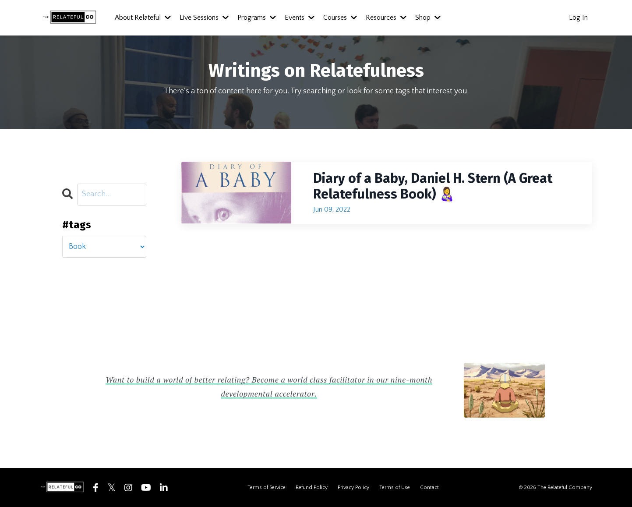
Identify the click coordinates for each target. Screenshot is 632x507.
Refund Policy (312, 487)
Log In (578, 17)
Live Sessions (204, 17)
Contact (429, 487)
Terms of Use (394, 487)
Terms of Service (266, 487)
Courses (340, 17)
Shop (428, 17)
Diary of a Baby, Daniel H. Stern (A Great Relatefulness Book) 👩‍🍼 (432, 186)
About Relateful (143, 17)
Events (299, 17)
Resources (386, 17)
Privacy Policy (353, 487)
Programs (256, 17)
